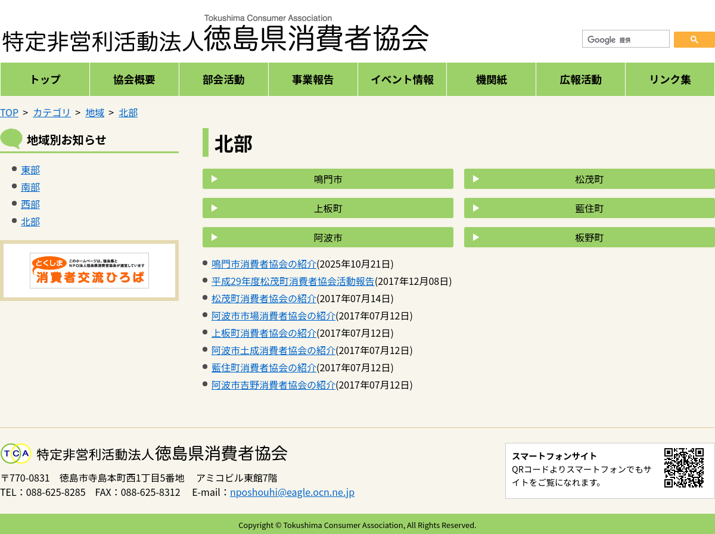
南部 (30, 186)
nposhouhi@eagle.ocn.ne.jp (292, 492)
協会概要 (134, 79)
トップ (45, 79)
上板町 (328, 208)
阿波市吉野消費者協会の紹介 (273, 384)
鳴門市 (328, 179)
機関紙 (491, 79)
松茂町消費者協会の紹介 (264, 298)
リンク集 (670, 79)
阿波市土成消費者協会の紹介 (273, 350)
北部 (128, 112)
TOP (9, 112)
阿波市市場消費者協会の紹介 (273, 315)
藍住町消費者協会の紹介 (264, 367)
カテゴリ (52, 112)
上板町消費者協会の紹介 (264, 332)
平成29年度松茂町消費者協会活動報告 (293, 281)
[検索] (626, 40)
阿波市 (328, 237)
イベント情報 (402, 79)
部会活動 (223, 79)
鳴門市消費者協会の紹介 (264, 263)
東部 (30, 169)
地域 (94, 112)
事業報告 (313, 79)
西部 (30, 204)
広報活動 (580, 79)
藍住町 (589, 208)
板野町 (589, 237)
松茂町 (589, 179)
